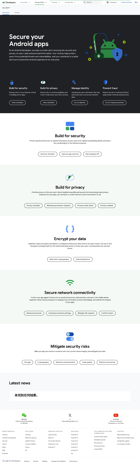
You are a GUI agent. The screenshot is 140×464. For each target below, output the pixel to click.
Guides (17, 12)
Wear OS (51, 438)
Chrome (35, 461)
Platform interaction (107, 362)
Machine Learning (30, 438)
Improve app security (70, 154)
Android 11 (74, 447)
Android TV (51, 447)
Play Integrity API (92, 154)
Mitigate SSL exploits (86, 313)
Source (4, 444)
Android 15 (74, 435)
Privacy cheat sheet (85, 206)
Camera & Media (30, 444)
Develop (54, 2)
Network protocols (34, 313)
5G (26, 450)
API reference (98, 443)
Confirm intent (107, 313)
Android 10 (74, 450)
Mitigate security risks (70, 346)
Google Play (69, 2)
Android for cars (53, 444)
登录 (136, 2)
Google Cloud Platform (58, 461)
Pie (72, 453)
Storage (27, 362)
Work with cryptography (59, 259)
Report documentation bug (125, 438)
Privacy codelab (106, 206)
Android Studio (127, 2)
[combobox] (92, 2)
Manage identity (80, 88)
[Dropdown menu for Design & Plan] (46, 2)
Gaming (27, 435)
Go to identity (79, 103)
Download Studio (99, 446)
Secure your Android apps (28, 40)
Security (6, 8)
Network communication (65, 362)
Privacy (27, 447)
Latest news (19, 383)
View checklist (17, 103)
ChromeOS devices (54, 441)
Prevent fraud (110, 88)
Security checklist (48, 154)
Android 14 (74, 438)
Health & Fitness (30, 441)
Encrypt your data (70, 238)
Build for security (18, 88)
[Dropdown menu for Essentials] (30, 2)
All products (73, 461)
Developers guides (99, 440)
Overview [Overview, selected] (5, 12)
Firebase (44, 461)
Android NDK (98, 449)
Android (4, 435)
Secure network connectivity (70, 292)
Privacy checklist (33, 206)
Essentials (23, 2)
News (4, 447)
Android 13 (74, 441)
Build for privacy (49, 88)
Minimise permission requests (58, 206)
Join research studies (123, 444)
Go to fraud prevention (114, 103)
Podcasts (5, 453)
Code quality (87, 362)
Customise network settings (60, 313)
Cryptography (43, 362)
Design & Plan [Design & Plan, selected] (39, 2)
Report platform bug (123, 435)
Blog (3, 450)
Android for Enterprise (9, 438)
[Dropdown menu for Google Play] (75, 2)
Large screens (52, 435)
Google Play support (123, 441)
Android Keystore (83, 259)
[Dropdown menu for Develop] (60, 2)
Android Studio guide (100, 436)
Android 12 (74, 444)
